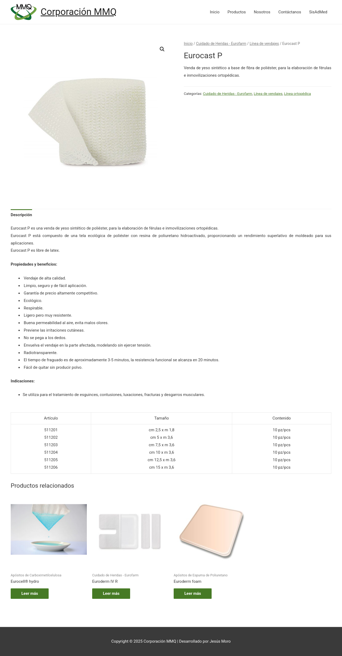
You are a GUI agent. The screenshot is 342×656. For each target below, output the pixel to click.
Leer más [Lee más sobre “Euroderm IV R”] (111, 593)
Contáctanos (289, 12)
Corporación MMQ (78, 11)
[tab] (21, 215)
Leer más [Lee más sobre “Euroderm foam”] (192, 593)
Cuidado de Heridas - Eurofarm (221, 43)
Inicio (214, 12)
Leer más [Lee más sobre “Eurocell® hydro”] (29, 593)
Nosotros (262, 12)
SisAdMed (318, 12)
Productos (236, 12)
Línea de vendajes (264, 43)
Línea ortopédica (297, 93)
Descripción (21, 214)
